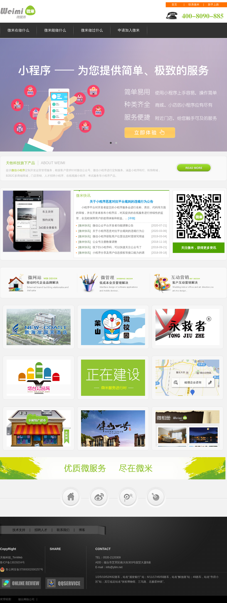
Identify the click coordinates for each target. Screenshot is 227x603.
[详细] (131, 218)
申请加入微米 (129, 30)
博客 (82, 530)
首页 (174, 4)
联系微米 (193, 4)
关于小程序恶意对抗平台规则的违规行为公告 (121, 201)
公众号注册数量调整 (105, 241)
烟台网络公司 (26, 599)
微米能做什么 (55, 30)
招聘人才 (41, 530)
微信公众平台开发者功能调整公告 (113, 225)
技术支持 (18, 530)
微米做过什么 (92, 30)
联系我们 (63, 530)
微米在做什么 (18, 30)
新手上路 (213, 4)
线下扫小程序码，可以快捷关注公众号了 (117, 247)
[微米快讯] (84, 225)
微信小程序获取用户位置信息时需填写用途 (118, 236)
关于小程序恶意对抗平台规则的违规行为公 (118, 231)
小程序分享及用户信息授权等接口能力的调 (118, 252)
